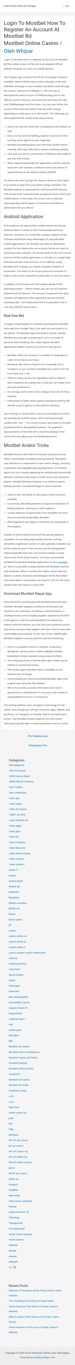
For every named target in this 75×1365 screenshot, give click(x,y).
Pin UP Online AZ (18, 1156)
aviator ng (14, 886)
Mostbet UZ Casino (19, 1079)
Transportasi (16, 1223)
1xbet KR (13, 836)
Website (13, 1245)
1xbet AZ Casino (18, 809)
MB (10, 1040)
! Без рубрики (16, 765)
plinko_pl (13, 1178)
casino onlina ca (18, 936)
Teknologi (14, 1217)
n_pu (11, 1101)
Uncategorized (17, 1228)
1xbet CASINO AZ (18, 820)
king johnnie (15, 1013)
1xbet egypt (15, 825)
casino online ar (17, 941)
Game (12, 980)
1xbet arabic (15, 803)
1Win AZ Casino (17, 770)
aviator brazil (16, 881)
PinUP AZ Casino (18, 1173)
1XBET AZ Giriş (17, 814)
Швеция (13, 1261)
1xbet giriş (14, 831)
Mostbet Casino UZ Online (23, 1057)
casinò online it (17, 947)
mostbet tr (14, 1074)
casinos (13, 958)
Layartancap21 (17, 1018)
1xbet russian (16, 858)
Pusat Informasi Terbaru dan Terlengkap (20, 6)
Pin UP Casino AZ (18, 1151)
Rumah (12, 1206)
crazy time (14, 969)
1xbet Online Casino (19, 853)
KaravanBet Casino (19, 1002)
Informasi (14, 991)
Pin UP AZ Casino (18, 1140)
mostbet (63, 562)
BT (10, 925)
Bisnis (12, 914)
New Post (14, 1107)
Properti (13, 1184)
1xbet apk (14, 798)
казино (13, 1256)
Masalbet (14, 1035)
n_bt (11, 1096)
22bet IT (13, 869)
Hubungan (14, 985)
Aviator (12, 875)
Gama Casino (16, 974)
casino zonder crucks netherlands (27, 952)
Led (11, 1024)
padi (11, 1118)
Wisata (12, 1250)
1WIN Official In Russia (21, 781)
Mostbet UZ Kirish (18, 1085)
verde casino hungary (20, 1234)
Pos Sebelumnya (38, 736)
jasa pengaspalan (18, 996)
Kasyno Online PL (18, 1007)
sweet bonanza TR (19, 1211)
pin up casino (16, 1145)
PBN (11, 1129)
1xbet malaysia (17, 842)
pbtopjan (13, 1134)
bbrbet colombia (18, 903)
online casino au (18, 1112)
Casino (12, 930)
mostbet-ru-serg (17, 1090)
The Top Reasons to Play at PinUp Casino (31, 1300)
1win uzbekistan (17, 792)
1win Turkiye (15, 787)
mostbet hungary (18, 1062)
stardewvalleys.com (44, 1357)
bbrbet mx (14, 908)
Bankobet (14, 891)
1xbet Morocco (17, 847)
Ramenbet (14, 1195)
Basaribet (14, 897)
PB (10, 1123)
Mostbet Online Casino (31, 43)
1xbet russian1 (17, 864)
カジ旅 (12, 1267)
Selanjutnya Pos (37, 745)
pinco (12, 1167)
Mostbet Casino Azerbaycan (24, 1052)
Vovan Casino (16, 1239)
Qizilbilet (13, 1189)
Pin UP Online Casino (20, 1162)
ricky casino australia (20, 1201)
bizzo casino (15, 919)
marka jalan (15, 1030)
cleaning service (17, 963)
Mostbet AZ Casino (19, 1046)
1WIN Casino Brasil (19, 776)
